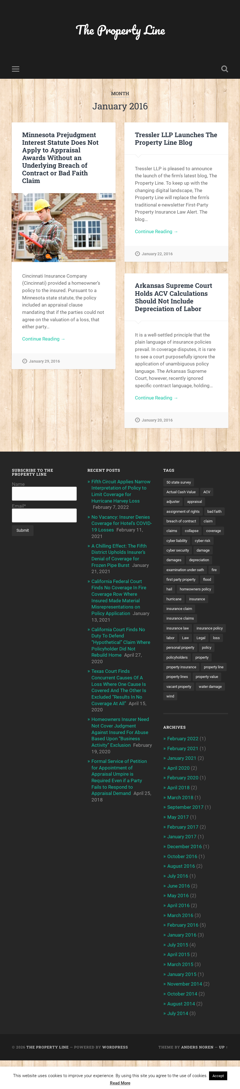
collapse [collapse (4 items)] (210, 531)
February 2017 (183, 858)
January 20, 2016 (157, 420)
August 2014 (181, 1032)
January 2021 (182, 790)
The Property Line (120, 30)
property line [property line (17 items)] (177, 699)
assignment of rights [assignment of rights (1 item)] (184, 512)
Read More (120, 1083)
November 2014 (184, 1013)
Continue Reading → (44, 340)
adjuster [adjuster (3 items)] (173, 502)
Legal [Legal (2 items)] (186, 659)
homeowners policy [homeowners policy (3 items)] (197, 600)
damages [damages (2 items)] (197, 561)
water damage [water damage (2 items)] (179, 728)
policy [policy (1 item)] (210, 669)
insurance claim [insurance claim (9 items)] (180, 620)
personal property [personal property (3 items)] (182, 669)
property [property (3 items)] (204, 679)
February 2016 (183, 955)
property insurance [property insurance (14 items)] (183, 689)
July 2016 (177, 906)
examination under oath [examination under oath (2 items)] (187, 580)
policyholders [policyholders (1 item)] (178, 679)
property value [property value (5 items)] (179, 708)
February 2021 (183, 780)
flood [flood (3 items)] (211, 590)
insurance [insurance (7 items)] (199, 610)
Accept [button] (218, 1076)
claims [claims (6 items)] (189, 531)
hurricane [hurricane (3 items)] (174, 610)
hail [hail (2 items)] (169, 600)
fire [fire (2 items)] (219, 580)
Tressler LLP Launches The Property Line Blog (176, 139)
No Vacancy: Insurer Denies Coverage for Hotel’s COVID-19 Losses (121, 523)
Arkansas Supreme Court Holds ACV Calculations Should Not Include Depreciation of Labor (173, 297)
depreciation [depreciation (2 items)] (177, 571)
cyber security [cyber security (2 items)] (203, 551)
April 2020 (178, 800)
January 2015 (182, 1003)
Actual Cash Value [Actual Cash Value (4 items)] (182, 492)
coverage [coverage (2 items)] (174, 541)
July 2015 (177, 974)
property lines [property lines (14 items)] (208, 699)
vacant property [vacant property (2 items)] (180, 718)
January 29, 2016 (44, 362)
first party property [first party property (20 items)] (183, 590)
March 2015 (180, 994)
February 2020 (183, 810)
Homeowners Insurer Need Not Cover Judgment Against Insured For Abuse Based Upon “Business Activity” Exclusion (120, 729)
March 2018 (180, 829)
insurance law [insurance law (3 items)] (178, 640)
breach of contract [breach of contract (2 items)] (206, 522)
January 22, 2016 (157, 254)
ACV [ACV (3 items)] (210, 492)
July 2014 (177, 1042)
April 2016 (178, 936)
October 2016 (182, 887)
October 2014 (182, 1023)
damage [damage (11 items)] (173, 561)
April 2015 (178, 984)
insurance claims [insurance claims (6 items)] (181, 630)
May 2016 (178, 926)
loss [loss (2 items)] (202, 659)
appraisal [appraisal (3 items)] (197, 502)
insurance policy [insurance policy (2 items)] (180, 649)
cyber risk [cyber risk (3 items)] (174, 551)
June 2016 (178, 916)
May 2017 (178, 848)
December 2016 (184, 877)
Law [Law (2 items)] (170, 659)
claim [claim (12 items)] (171, 531)
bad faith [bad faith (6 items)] (174, 522)
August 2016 (181, 897)
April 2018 (178, 819)
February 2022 (183, 771)
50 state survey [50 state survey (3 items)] (179, 482)
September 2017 (185, 838)
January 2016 (182, 964)
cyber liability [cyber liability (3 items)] (201, 541)
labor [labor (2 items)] (207, 649)
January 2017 (182, 868)
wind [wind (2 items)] (204, 728)
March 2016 (180, 945)
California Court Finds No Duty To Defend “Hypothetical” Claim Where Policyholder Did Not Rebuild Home (120, 640)
